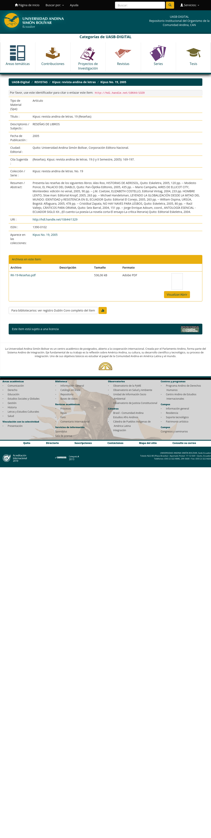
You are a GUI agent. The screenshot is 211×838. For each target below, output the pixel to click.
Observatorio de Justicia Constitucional (135, 403)
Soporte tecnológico (177, 417)
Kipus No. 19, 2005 (113, 82)
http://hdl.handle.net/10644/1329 (55, 219)
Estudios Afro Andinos (125, 417)
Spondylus (61, 431)
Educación (13, 394)
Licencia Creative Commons (77, 329)
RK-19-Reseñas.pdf (23, 275)
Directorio (52, 443)
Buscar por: (55, 5)
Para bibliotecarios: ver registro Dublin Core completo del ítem (53, 310)
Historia (12, 407)
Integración (119, 430)
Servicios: (189, 5)
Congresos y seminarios (174, 431)
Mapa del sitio (148, 443)
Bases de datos (68, 398)
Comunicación (16, 385)
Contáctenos (115, 443)
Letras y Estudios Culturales (23, 411)
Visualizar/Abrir (177, 294)
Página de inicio (27, 5)
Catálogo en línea (70, 390)
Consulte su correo (184, 443)
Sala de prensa (63, 435)
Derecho (12, 390)
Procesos (65, 408)
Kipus (63, 412)
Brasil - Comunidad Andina (128, 412)
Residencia (172, 412)
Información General (72, 385)
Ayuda (74, 5)
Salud (11, 416)
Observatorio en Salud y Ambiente (132, 390)
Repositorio (67, 394)
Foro (63, 417)
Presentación (15, 425)
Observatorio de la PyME (127, 385)
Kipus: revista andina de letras (74, 82)
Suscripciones (83, 443)
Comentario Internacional (75, 421)
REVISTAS (41, 82)
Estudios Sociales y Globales (23, 398)
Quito (26, 443)
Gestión (12, 403)
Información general (177, 408)
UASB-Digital (21, 82)
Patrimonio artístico (177, 421)
